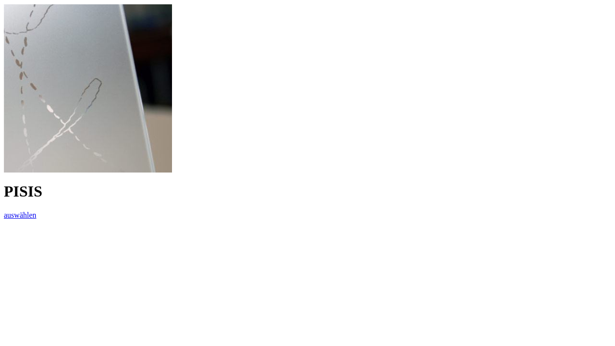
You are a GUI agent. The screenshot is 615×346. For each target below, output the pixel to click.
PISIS (23, 191)
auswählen (20, 215)
